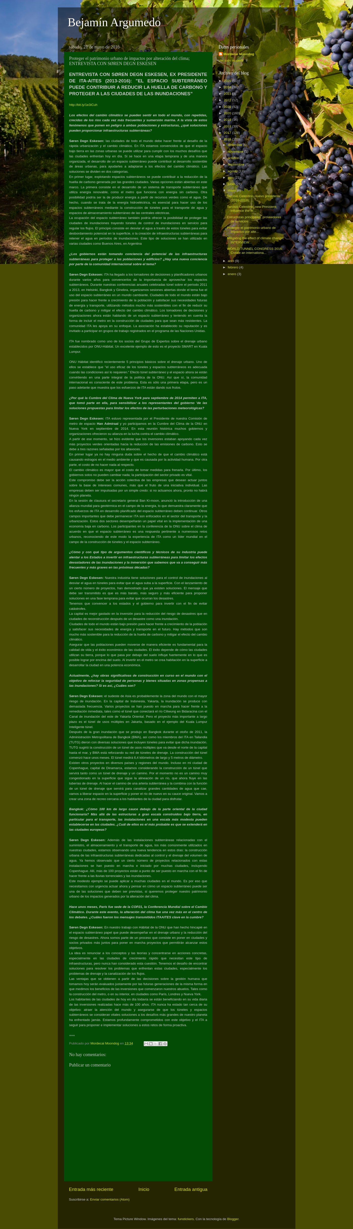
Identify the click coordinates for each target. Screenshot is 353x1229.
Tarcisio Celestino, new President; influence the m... (252, 209)
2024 (228, 87)
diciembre (235, 145)
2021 (228, 107)
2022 (228, 100)
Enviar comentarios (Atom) (110, 1199)
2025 (228, 81)
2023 (228, 93)
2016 (228, 139)
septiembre (236, 164)
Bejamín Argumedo (114, 22)
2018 (228, 126)
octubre (234, 158)
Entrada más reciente (91, 1189)
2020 (228, 113)
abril (231, 261)
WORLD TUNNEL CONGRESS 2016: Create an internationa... (255, 251)
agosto (233, 171)
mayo (232, 190)
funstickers (186, 1219)
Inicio (144, 1189)
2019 (228, 119)
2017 (228, 133)
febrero (233, 267)
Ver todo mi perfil (231, 60)
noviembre (236, 151)
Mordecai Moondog (239, 54)
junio (232, 184)
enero (232, 274)
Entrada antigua (190, 1189)
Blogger (232, 1219)
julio (231, 177)
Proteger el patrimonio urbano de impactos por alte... (251, 230)
